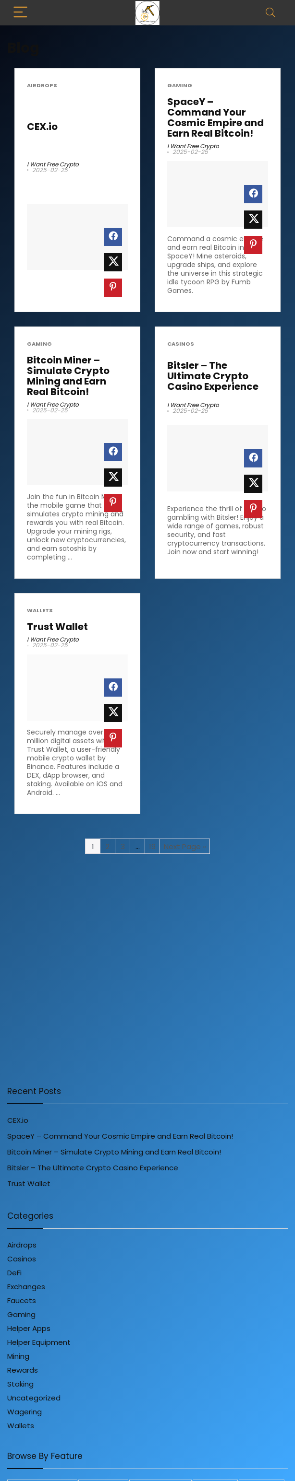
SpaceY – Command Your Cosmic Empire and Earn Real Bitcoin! (215, 117)
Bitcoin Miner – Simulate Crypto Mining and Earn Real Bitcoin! (68, 375)
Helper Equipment (39, 1342)
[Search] (270, 12)
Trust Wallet (57, 626)
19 (152, 846)
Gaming (179, 85)
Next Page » (185, 846)
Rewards (22, 1370)
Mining (18, 1356)
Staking (20, 1384)
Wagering (24, 1412)
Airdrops (42, 85)
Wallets (40, 610)
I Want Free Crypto (53, 164)
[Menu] (21, 12)
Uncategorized (34, 1398)
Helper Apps (28, 1328)
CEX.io (42, 126)
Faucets (21, 1300)
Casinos (180, 344)
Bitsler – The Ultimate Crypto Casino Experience (212, 376)
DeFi (14, 1273)
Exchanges (26, 1287)
